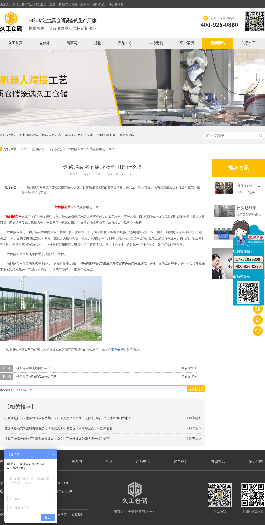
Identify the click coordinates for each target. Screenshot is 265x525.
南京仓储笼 (127, 135)
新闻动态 (56, 149)
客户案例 (187, 43)
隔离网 (72, 43)
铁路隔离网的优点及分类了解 (36, 376)
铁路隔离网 (62, 207)
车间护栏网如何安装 (79, 135)
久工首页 (15, 43)
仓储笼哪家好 (106, 135)
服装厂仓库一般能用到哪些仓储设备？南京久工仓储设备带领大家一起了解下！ (58, 438)
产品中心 (125, 43)
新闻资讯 (218, 43)
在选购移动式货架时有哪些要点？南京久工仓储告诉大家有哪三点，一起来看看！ (60, 428)
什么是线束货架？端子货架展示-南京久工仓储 (250, 208)
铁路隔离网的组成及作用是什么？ (91, 149)
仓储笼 (44, 43)
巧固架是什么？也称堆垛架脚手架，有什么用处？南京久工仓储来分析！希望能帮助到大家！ (67, 418)
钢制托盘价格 (28, 135)
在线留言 (218, 461)
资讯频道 (38, 149)
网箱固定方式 (51, 135)
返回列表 (196, 389)
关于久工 (249, 43)
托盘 (97, 43)
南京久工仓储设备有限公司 (135, 498)
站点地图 (256, 461)
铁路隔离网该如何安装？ (33, 368)
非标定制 (156, 43)
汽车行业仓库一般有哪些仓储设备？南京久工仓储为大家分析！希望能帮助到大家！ (250, 185)
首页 (23, 149)
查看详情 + (189, 368)
